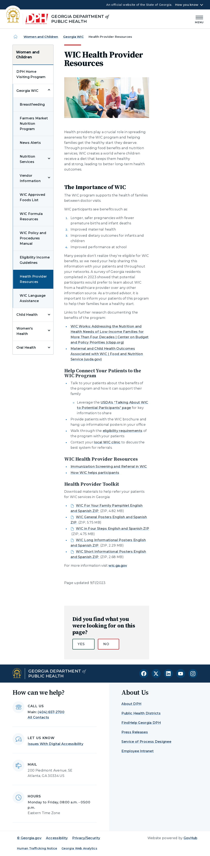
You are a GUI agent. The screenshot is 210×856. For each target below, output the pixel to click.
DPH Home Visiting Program (31, 74)
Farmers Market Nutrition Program (34, 123)
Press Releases (134, 732)
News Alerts (30, 143)
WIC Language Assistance (33, 298)
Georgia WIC (73, 37)
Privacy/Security (86, 838)
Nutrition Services (27, 159)
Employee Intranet (137, 751)
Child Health (27, 315)
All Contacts (38, 717)
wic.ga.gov (117, 566)
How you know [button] (186, 4)
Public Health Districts (140, 713)
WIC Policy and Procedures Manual (33, 238)
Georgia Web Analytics (79, 848)
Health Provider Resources (33, 279)
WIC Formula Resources (31, 216)
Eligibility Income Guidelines (35, 260)
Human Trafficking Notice (37, 848)
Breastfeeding (32, 104)
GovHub (190, 838)
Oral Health (26, 348)
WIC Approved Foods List (32, 197)
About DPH (131, 704)
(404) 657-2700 (51, 712)
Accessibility (57, 838)
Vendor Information (30, 178)
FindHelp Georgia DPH (141, 723)
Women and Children (41, 37)
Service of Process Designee (146, 742)
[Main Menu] (199, 19)
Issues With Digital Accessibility (55, 744)
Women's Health (24, 331)
